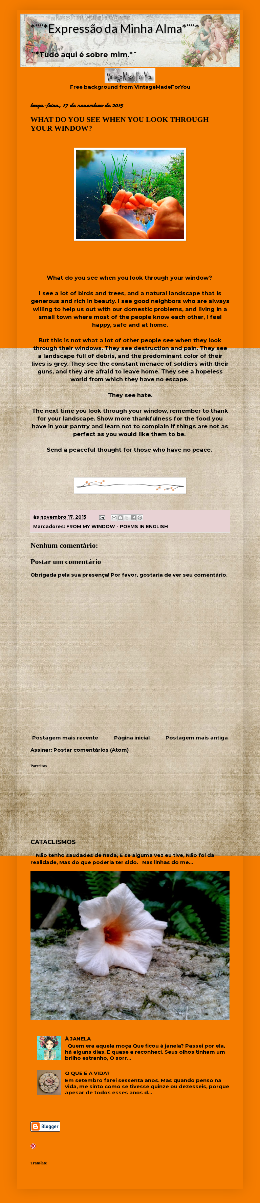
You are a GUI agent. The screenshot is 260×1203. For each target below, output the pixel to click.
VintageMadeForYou (161, 87)
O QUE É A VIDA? (87, 1073)
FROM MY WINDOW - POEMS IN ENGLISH (117, 526)
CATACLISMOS (53, 841)
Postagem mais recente (65, 737)
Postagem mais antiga (197, 737)
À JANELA (78, 1038)
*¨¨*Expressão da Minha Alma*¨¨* (114, 28)
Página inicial (132, 737)
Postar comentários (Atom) (91, 750)
